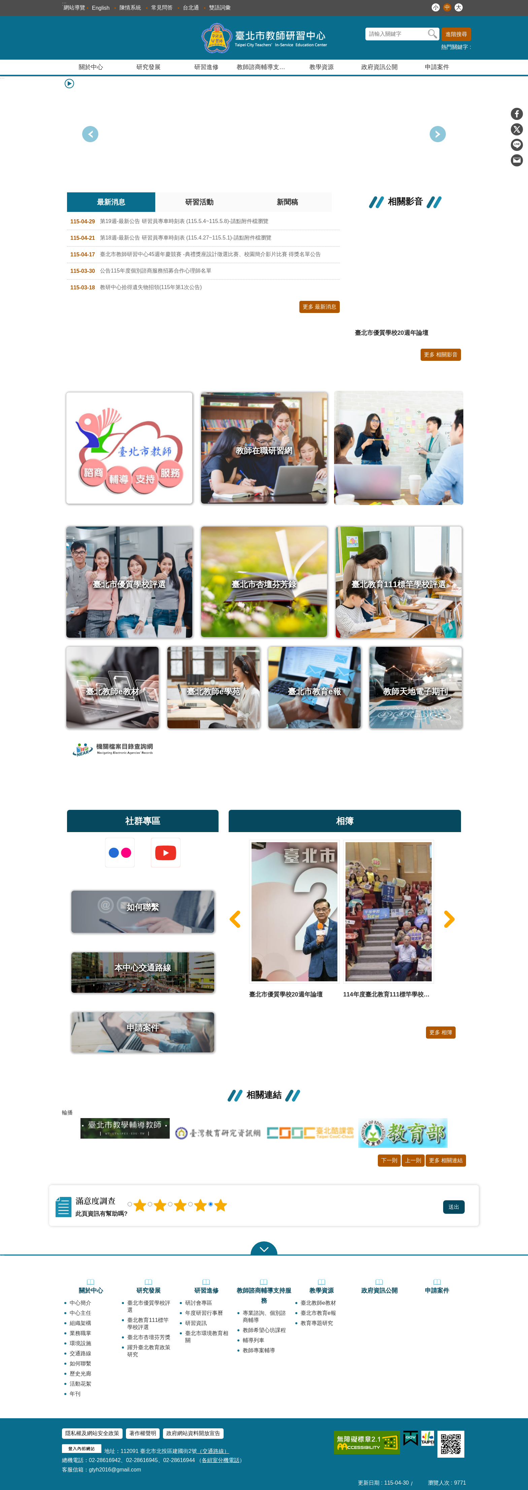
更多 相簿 (440, 1032)
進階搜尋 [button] (456, 34)
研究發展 (148, 1290)
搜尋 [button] (433, 34)
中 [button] (447, 7)
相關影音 (405, 201)
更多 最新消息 (319, 307)
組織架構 (80, 1323)
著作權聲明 (142, 1433)
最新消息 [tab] (111, 202)
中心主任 (80, 1313)
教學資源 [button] (321, 67)
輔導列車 (253, 1340)
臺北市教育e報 (318, 1313)
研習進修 (206, 1290)
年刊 (75, 1394)
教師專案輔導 (259, 1350)
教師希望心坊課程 (264, 1330)
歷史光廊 (80, 1373)
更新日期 (369, 1483)
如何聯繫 (80, 1363)
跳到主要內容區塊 (3, 3)
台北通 (191, 7)
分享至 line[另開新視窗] (517, 145)
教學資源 (321, 1290)
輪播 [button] (67, 1112)
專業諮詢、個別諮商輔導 (264, 1316)
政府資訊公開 (379, 67)
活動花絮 (80, 1384)
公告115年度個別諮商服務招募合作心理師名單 (140, 271)
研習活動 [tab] (199, 202)
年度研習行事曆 (204, 1313)
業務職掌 (80, 1333)
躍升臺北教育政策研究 (148, 1350)
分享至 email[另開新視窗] (517, 160)
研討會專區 (198, 1303)
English (100, 8)
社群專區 (142, 821)
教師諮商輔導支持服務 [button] (265, 67)
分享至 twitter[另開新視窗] (517, 129)
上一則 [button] (438, 134)
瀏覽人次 (439, 1483)
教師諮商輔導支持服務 (264, 1295)
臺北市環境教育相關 (206, 1336)
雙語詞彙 (220, 7)
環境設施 (80, 1343)
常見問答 (162, 7)
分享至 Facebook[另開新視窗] (517, 114)
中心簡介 (80, 1303)
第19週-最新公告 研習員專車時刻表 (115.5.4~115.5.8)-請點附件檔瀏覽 (169, 221)
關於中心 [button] (91, 67)
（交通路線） (213, 1451)
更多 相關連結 (446, 1160)
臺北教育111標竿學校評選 (148, 1323)
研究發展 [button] (148, 67)
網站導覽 (74, 7)
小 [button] (435, 7)
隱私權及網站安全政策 (92, 1433)
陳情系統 (130, 7)
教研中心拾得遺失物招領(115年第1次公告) (136, 287)
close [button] (264, 1248)
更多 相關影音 (441, 354)
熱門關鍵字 (454, 47)
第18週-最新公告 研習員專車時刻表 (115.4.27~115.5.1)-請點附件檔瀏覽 (170, 238)
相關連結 (264, 1095)
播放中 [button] (69, 83)
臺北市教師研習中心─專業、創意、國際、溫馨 (264, 38)
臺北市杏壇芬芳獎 (148, 1337)
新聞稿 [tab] (287, 202)
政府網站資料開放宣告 (193, 1433)
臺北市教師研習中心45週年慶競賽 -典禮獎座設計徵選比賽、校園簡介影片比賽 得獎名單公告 (195, 254)
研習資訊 (196, 1323)
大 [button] (458, 7)
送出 (305, 1199)
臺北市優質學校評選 (148, 1306)
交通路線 (80, 1353)
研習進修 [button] (206, 67)
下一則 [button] (90, 134)
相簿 (345, 821)
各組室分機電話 (220, 1460)
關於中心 (91, 1290)
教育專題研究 (317, 1323)
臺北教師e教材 (318, 1303)
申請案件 (437, 67)
